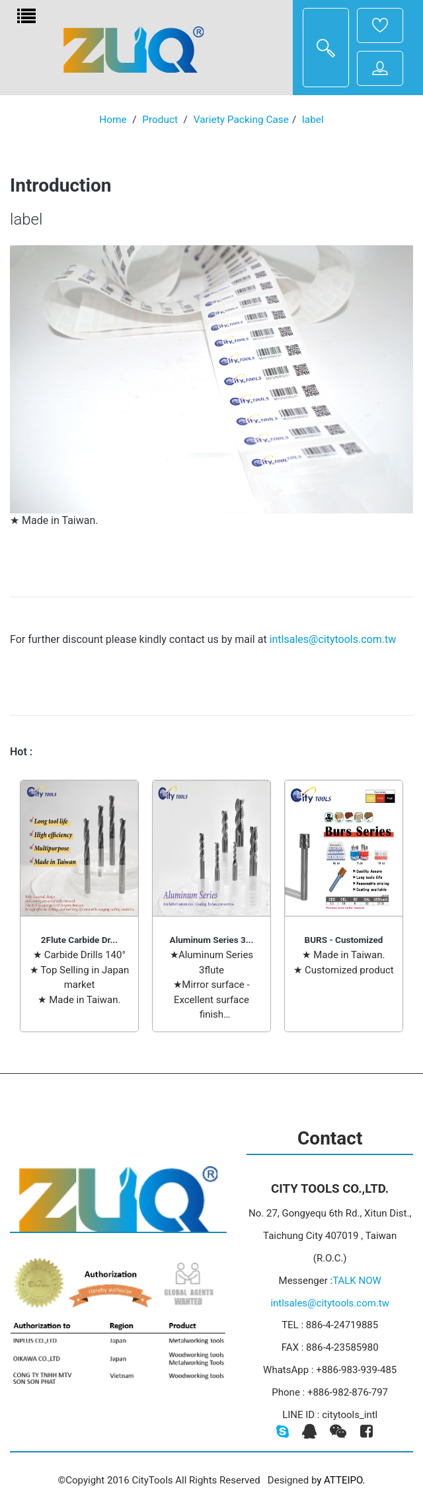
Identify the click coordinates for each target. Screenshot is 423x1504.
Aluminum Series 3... (212, 939)
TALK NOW (356, 1281)
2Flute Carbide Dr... (79, 939)
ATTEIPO (343, 1480)
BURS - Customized (344, 939)
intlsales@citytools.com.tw (333, 639)
